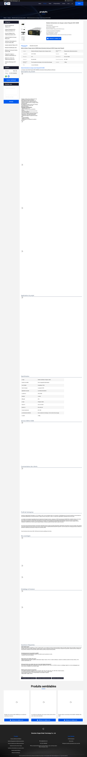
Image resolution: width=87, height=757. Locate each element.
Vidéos (50, 3)
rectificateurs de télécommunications (43, 678)
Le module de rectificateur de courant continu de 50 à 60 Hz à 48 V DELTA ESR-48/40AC (43, 715)
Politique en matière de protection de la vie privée (71, 743)
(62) (11, 47)
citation (79, 3)
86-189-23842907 (79, 0)
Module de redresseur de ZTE (58, 678)
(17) (9, 26)
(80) (10, 42)
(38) (11, 51)
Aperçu (40, 3)
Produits (44, 3)
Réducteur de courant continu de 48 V (19, 17)
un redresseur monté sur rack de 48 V (28, 678)
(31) (11, 45)
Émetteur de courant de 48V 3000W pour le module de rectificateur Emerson (15, 715)
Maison (5, 17)
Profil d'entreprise (71, 738)
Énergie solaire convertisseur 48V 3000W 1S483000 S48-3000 (70, 715)
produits (9, 17)
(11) (10, 62)
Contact (63, 3)
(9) (10, 38)
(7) (10, 55)
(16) (10, 34)
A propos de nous (57, 3)
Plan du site (71, 741)
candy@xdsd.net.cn (69, 0)
